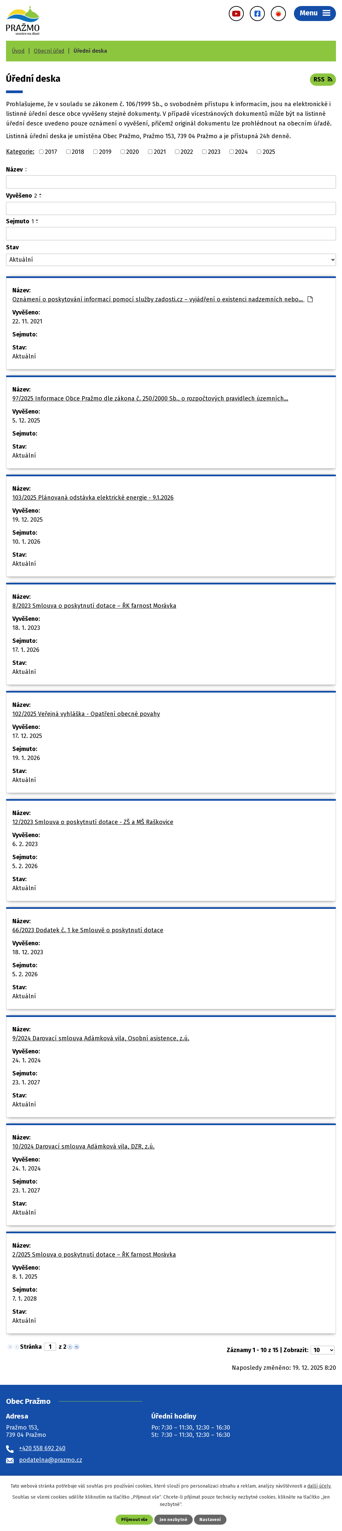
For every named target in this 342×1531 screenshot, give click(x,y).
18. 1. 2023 (26, 627)
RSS (323, 79)
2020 (132, 151)
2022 (187, 151)
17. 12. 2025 (27, 736)
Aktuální (24, 356)
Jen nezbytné (173, 1519)
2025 (269, 151)
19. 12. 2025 (27, 519)
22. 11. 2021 (27, 321)
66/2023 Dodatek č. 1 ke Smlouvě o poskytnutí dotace (87, 930)
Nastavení (210, 1519)
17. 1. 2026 (25, 650)
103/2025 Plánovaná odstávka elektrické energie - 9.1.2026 (93, 497)
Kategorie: (20, 151)
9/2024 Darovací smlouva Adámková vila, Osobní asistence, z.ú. (100, 1038)
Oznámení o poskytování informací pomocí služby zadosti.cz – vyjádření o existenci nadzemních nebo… (162, 299)
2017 (51, 151)
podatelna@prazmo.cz (50, 1460)
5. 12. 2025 (26, 420)
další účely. (319, 1486)
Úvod (18, 51)
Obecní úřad (49, 51)
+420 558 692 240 (42, 1448)
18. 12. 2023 (27, 952)
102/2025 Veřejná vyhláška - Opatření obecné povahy (86, 714)
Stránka (31, 1346)
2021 (160, 151)
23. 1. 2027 (26, 1082)
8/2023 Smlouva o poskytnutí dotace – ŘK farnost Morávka (94, 605)
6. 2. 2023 (25, 844)
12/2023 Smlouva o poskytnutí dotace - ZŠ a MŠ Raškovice (92, 822)
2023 (214, 151)
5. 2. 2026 (25, 866)
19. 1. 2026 (26, 758)
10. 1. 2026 (26, 541)
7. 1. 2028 (24, 1298)
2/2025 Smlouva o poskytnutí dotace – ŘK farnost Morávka (94, 1254)
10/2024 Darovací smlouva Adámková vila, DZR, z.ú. (83, 1146)
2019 (105, 151)
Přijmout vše (134, 1519)
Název (14, 169)
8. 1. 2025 (24, 1276)
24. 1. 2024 (26, 1060)
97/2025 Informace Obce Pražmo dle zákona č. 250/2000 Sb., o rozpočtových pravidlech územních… (150, 398)
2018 (78, 151)
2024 (241, 151)
